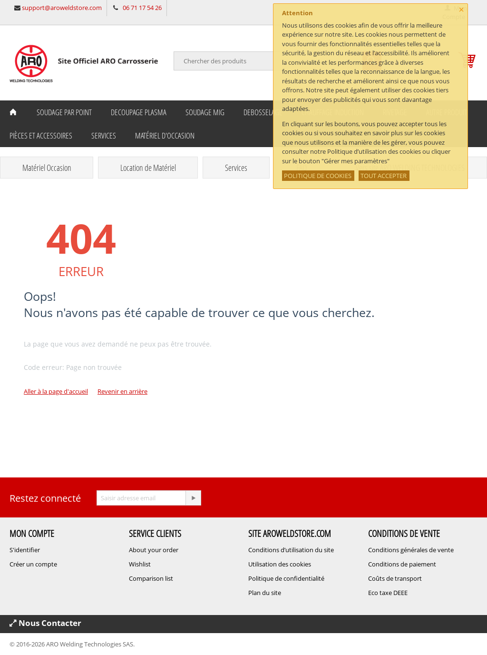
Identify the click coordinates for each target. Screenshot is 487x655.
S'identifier (25, 550)
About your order (153, 550)
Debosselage (263, 112)
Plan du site (264, 592)
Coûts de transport (395, 578)
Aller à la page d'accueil (56, 391)
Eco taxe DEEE (388, 592)
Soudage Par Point (64, 112)
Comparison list (151, 578)
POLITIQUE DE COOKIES (317, 175)
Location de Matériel (148, 167)
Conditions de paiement (402, 564)
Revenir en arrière (122, 391)
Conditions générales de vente (411, 550)
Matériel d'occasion (165, 135)
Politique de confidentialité (286, 578)
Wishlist (140, 564)
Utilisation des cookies (279, 564)
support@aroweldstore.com (62, 7)
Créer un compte (33, 564)
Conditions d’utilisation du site (291, 550)
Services (103, 135)
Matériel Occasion (46, 167)
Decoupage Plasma (138, 112)
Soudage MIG (204, 112)
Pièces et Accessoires (41, 135)
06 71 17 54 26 (142, 7)
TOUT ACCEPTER (383, 175)
